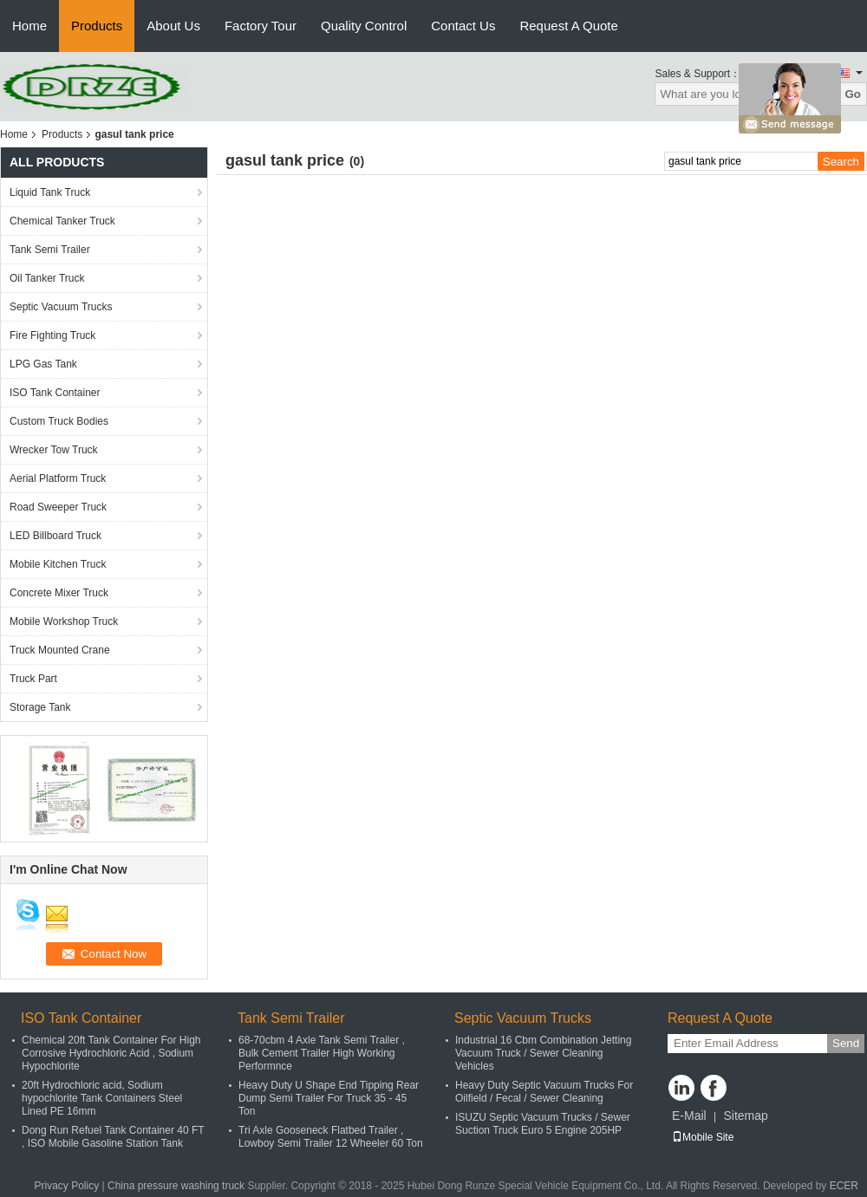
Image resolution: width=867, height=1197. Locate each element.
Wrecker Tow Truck (54, 450)
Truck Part (33, 679)
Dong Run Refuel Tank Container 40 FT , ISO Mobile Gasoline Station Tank (113, 1136)
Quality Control (364, 25)
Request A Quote (568, 25)
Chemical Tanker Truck (62, 221)
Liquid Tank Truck (50, 192)
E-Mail (689, 1115)
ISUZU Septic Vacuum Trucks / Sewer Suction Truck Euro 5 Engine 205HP (542, 1123)
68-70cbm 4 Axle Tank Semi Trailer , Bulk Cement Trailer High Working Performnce (321, 1053)
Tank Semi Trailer (50, 250)
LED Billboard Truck (55, 536)
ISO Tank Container (55, 393)
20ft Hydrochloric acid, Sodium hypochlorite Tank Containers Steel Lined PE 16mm (102, 1098)
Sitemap (745, 1115)
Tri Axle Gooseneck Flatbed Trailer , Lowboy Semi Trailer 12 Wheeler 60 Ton (330, 1136)
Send (845, 1043)
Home (29, 25)
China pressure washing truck (176, 1186)
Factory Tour (261, 25)
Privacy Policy (67, 1186)
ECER (844, 1186)
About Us (173, 25)
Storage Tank (40, 707)
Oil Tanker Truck (47, 278)
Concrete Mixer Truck (59, 593)
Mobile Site (702, 1137)
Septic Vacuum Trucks (61, 307)
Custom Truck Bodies (59, 421)
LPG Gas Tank (43, 364)
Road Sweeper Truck (58, 507)
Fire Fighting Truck (52, 335)
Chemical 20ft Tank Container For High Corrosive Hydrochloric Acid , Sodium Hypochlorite (111, 1053)
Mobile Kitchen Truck (58, 564)
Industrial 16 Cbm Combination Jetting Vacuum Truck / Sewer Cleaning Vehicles (543, 1053)
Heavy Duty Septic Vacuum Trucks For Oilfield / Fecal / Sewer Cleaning (544, 1091)
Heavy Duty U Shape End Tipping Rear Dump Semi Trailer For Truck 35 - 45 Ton (328, 1098)
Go (852, 94)
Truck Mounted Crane (60, 650)
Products (96, 25)
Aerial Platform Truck (58, 478)
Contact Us (463, 25)
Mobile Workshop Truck (64, 621)
